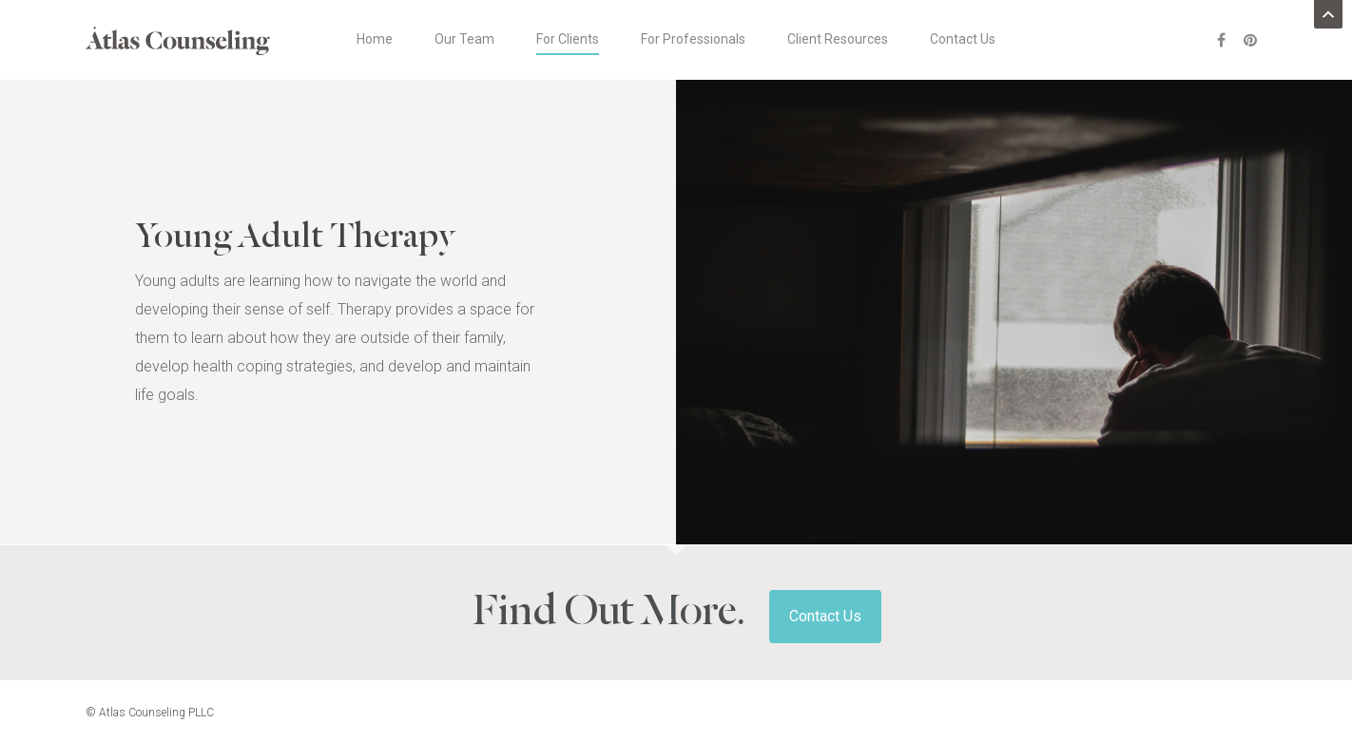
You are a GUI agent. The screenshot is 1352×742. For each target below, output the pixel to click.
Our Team (464, 39)
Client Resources (837, 39)
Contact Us (962, 39)
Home (375, 39)
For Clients (567, 39)
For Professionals (693, 39)
